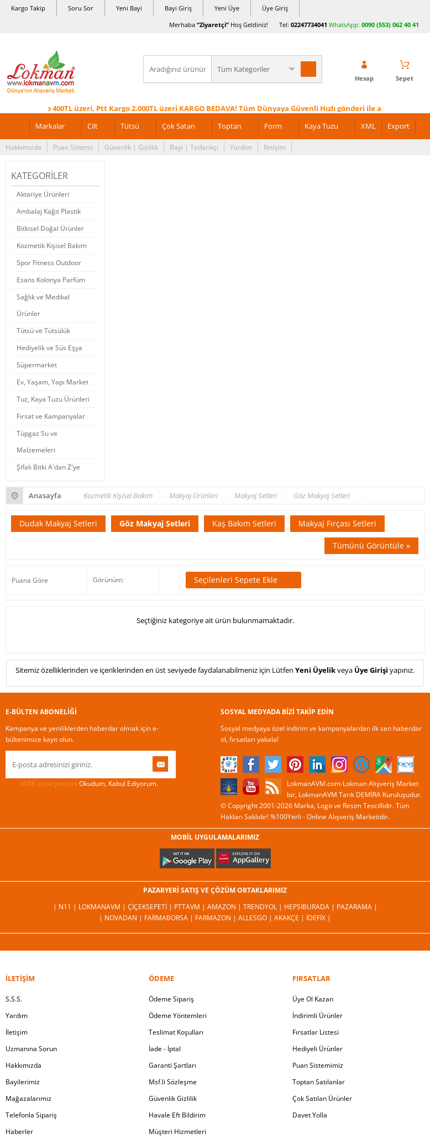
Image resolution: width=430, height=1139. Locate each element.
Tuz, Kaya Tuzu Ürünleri (53, 399)
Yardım (241, 147)
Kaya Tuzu (321, 126)
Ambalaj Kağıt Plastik (49, 211)
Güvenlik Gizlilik (173, 1098)
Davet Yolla (309, 1115)
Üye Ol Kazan (312, 999)
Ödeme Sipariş (171, 999)
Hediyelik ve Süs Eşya (49, 347)
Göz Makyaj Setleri (154, 523)
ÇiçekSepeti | (151, 906)
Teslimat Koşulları (176, 1032)
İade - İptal (165, 1048)
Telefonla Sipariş (31, 1115)
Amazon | (225, 906)
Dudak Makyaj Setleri (58, 523)
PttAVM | (190, 906)
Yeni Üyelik (315, 670)
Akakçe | (290, 917)
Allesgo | (256, 917)
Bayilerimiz (23, 1082)
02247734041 (309, 24)
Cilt (92, 126)
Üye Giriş (275, 8)
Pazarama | (357, 906)
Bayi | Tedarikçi (194, 147)
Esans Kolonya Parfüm (51, 279)
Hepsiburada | (310, 906)
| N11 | (65, 906)
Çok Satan (178, 126)
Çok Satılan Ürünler (322, 1098)
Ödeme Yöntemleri (178, 1015)
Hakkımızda (23, 147)
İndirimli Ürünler (317, 1015)
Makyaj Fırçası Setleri (337, 523)
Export (398, 126)
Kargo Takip (28, 8)
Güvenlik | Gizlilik (131, 147)
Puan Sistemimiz (317, 1065)
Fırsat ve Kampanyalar (51, 416)
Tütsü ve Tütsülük (43, 330)
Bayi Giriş (178, 8)
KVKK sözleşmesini (48, 783)
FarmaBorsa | (169, 917)
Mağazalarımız (28, 1098)
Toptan (230, 126)
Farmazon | (216, 917)
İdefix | (318, 917)
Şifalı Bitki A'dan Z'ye (48, 467)
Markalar (50, 126)
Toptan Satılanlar (318, 1082)
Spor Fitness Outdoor (49, 262)
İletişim (275, 147)
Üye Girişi (371, 670)
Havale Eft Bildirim (177, 1115)
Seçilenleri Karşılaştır (169, 580)
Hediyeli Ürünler (317, 1048)
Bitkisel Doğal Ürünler (50, 228)
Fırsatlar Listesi (315, 1032)
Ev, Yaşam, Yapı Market (52, 382)
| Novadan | (121, 917)
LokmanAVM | (103, 906)
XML (368, 126)
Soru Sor (80, 8)
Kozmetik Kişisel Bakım (52, 245)
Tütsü (129, 126)
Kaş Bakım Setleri (244, 523)
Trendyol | (263, 906)
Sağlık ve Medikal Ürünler (43, 305)
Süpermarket (37, 365)
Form (273, 126)
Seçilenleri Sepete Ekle (243, 580)
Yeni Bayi (129, 8)
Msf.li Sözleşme (173, 1082)
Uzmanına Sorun (31, 1048)
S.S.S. (14, 999)
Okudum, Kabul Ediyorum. (82, 783)
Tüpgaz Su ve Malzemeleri (37, 442)
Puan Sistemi (73, 147)
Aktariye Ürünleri (43, 194)
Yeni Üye (226, 8)
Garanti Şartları (172, 1065)
